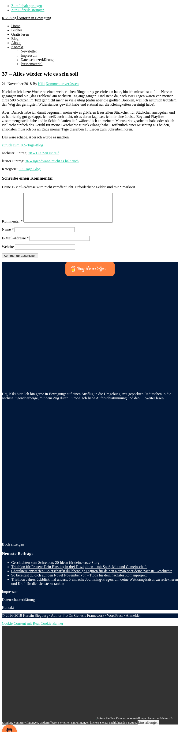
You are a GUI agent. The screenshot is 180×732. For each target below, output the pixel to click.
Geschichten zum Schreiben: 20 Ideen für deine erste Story (55, 568)
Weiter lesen (154, 404)
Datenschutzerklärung (18, 605)
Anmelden (134, 621)
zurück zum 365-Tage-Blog (22, 145)
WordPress (115, 621)
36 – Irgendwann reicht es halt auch (52, 161)
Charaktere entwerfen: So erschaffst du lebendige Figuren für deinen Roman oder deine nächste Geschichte (91, 577)
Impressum (10, 597)
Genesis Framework (89, 621)
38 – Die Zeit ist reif (43, 153)
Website (8, 252)
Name (8, 235)
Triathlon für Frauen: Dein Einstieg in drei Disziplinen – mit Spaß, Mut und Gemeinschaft (79, 572)
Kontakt (8, 613)
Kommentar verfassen (62, 84)
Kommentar (12, 227)
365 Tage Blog (30, 169)
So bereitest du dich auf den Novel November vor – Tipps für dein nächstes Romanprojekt (79, 581)
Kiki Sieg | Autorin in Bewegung (26, 18)
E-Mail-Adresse (15, 244)
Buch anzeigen (13, 550)
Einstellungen (148, 728)
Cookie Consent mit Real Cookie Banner (32, 629)
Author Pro (59, 621)
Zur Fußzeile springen (27, 10)
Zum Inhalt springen (26, 6)
